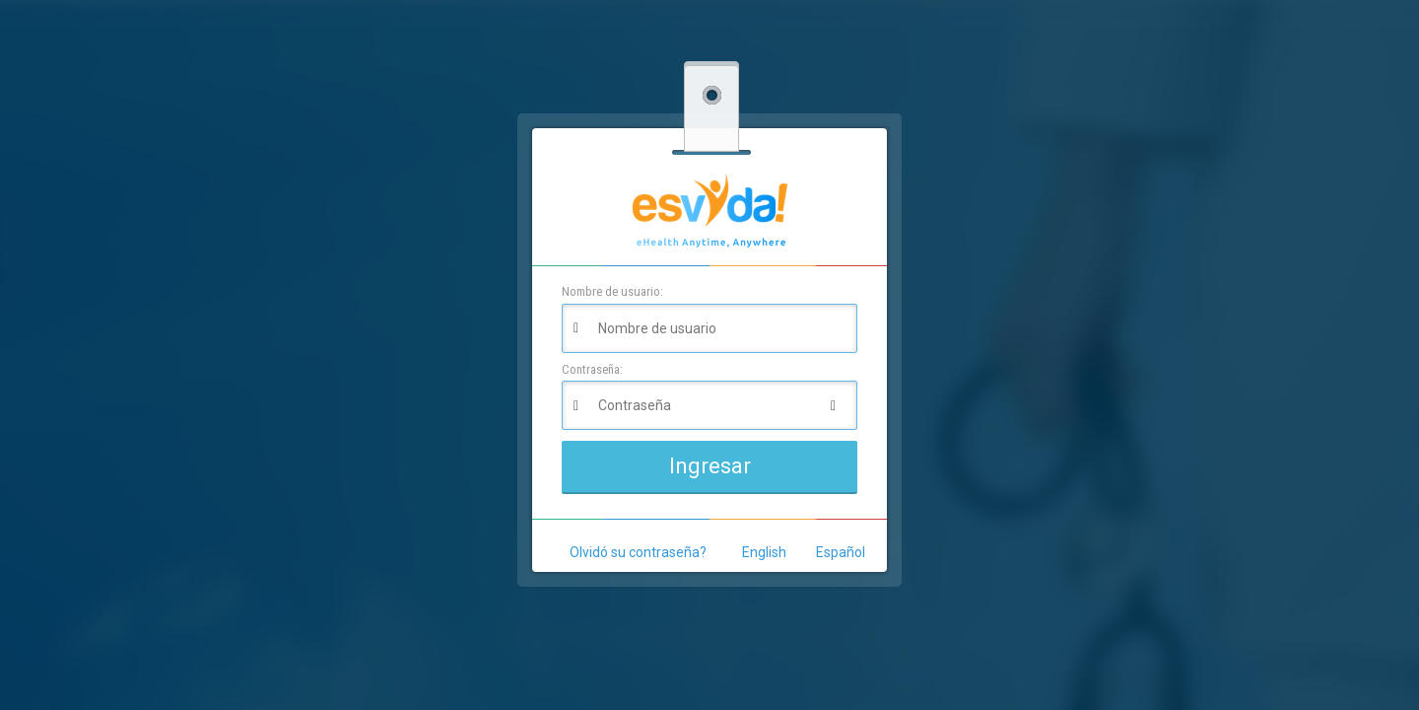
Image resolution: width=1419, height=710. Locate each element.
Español (840, 552)
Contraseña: (592, 369)
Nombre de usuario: (612, 291)
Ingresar (710, 466)
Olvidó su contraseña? (638, 552)
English (764, 552)
